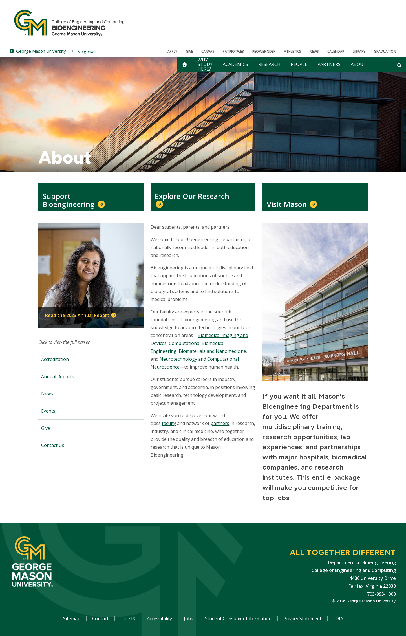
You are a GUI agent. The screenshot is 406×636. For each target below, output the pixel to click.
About (359, 64)
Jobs (189, 618)
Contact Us (52, 445)
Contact (101, 618)
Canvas (207, 51)
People (299, 64)
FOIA (338, 618)
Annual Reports (57, 376)
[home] (184, 64)
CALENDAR (335, 51)
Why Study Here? (205, 64)
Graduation (385, 51)
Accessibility (160, 618)
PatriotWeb (233, 51)
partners (220, 423)
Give (189, 51)
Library (359, 51)
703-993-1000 (381, 594)
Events (48, 411)
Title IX (128, 618)
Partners (329, 64)
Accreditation (55, 359)
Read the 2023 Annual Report (77, 315)
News (314, 51)
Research (269, 64)
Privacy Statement (303, 618)
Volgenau (87, 51)
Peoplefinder (263, 51)
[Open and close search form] (399, 65)
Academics (235, 64)
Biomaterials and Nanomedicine (212, 351)
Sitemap (72, 618)
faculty (169, 423)
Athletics (292, 51)
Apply (172, 51)
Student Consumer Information (239, 618)
